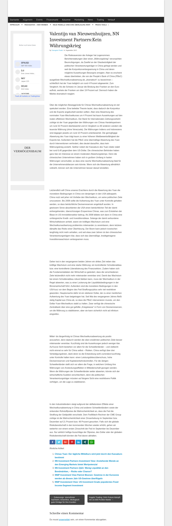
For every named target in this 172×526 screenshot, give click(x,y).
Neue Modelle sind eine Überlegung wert (71, 25)
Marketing (79, 19)
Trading (100, 19)
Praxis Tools (101, 25)
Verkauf (111, 19)
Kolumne (66, 19)
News (90, 19)
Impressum (15, 25)
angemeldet (64, 519)
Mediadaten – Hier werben (36, 25)
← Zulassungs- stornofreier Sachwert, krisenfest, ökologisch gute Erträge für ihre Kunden (65, 499)
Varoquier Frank (57, 50)
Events (39, 19)
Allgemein (28, 19)
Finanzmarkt (52, 19)
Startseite (14, 19)
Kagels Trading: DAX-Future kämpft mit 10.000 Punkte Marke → (104, 498)
